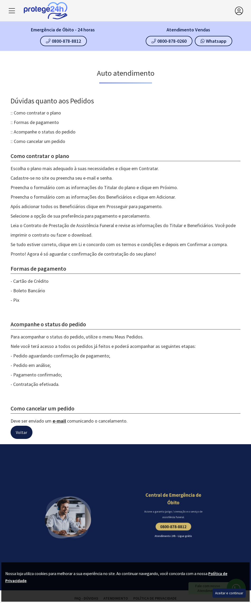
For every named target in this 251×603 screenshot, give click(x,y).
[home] (129, 10)
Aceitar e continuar (229, 593)
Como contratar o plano (37, 113)
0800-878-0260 (169, 41)
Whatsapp (213, 41)
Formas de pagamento (36, 122)
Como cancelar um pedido (39, 141)
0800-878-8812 (63, 41)
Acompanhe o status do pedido (44, 132)
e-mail (59, 421)
